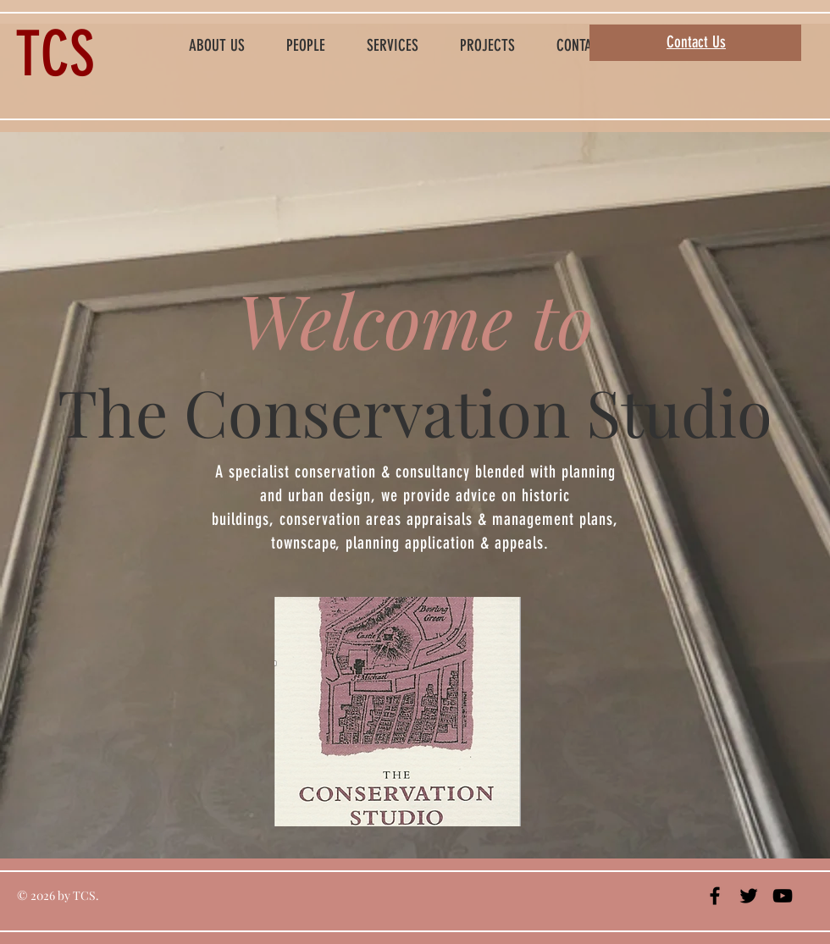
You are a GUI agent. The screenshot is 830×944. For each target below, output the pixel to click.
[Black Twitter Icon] (749, 896)
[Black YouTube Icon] (782, 896)
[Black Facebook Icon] (715, 896)
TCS (55, 54)
